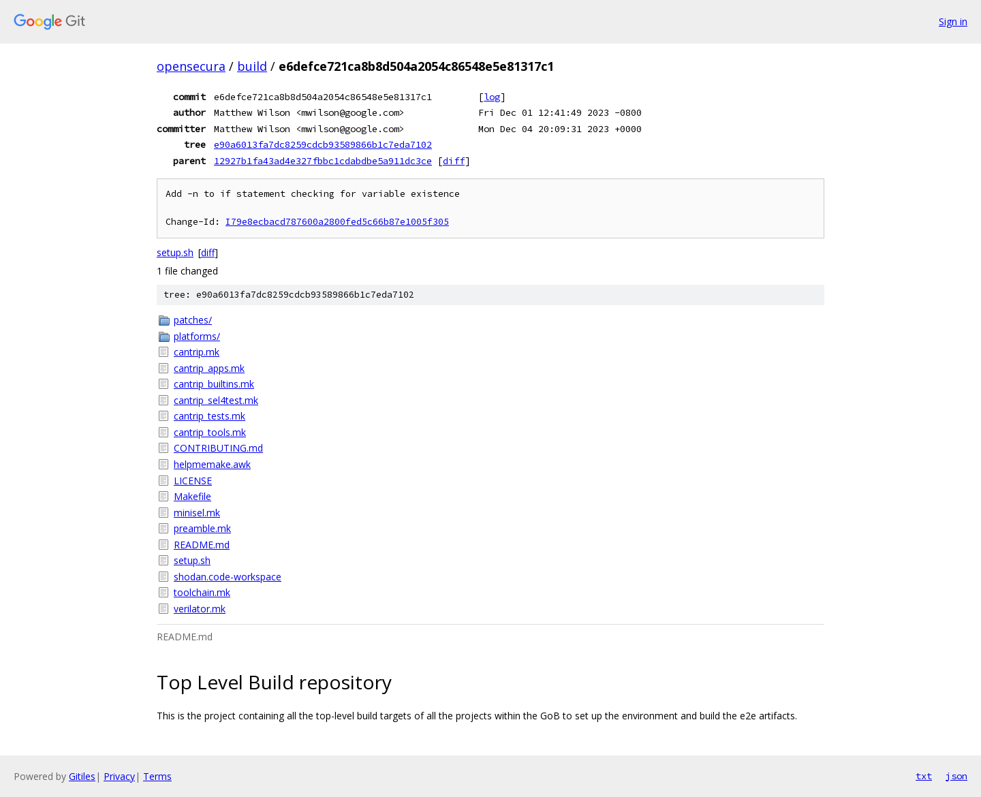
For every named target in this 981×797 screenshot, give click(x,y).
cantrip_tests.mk (209, 415)
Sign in (953, 21)
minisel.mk (197, 512)
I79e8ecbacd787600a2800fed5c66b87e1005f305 (337, 222)
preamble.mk (202, 528)
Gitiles (82, 776)
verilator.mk (199, 608)
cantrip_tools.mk (210, 432)
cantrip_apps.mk (209, 368)
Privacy (119, 776)
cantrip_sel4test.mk (216, 400)
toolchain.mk (202, 592)
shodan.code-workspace (227, 576)
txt (924, 776)
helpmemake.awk (212, 464)
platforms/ (197, 336)
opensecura (191, 66)
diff (454, 161)
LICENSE (193, 480)
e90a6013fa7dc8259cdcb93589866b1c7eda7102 (323, 144)
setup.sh (175, 252)
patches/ (193, 319)
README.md (202, 544)
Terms (157, 776)
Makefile (192, 496)
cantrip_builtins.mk (214, 383)
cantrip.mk (196, 351)
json (956, 776)
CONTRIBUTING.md (218, 447)
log (492, 97)
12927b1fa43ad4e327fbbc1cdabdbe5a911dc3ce (323, 161)
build (252, 66)
